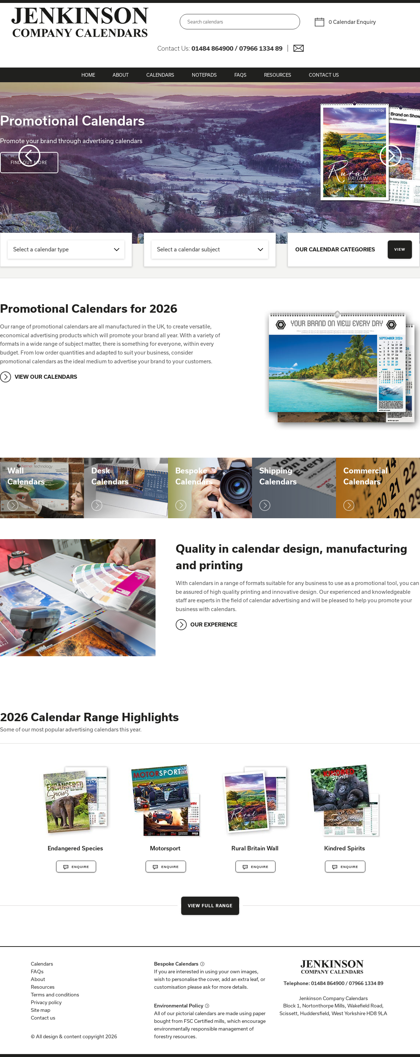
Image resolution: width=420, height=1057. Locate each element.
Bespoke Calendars (176, 964)
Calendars (160, 74)
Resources (277, 74)
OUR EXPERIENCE (213, 624)
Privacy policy (46, 1002)
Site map (40, 1010)
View (399, 249)
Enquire (76, 867)
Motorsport (165, 848)
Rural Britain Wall (254, 848)
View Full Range (210, 905)
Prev (29, 156)
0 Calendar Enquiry (352, 22)
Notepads (204, 74)
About (121, 74)
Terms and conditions (55, 995)
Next (391, 156)
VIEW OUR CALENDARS (46, 377)
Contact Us (324, 74)
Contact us (43, 1018)
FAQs (240, 74)
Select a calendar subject (188, 249)
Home (88, 74)
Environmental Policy (178, 1006)
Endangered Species (75, 848)
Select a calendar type (41, 249)
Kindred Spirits (344, 848)
